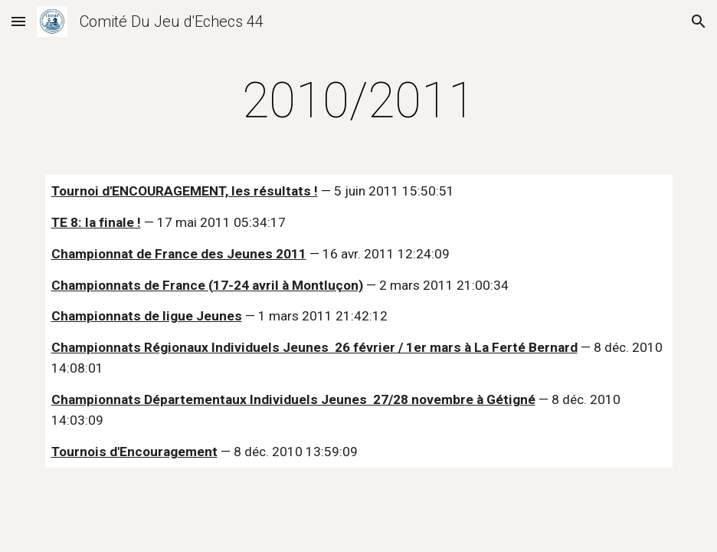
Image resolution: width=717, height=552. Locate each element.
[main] (359, 101)
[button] (18, 21)
